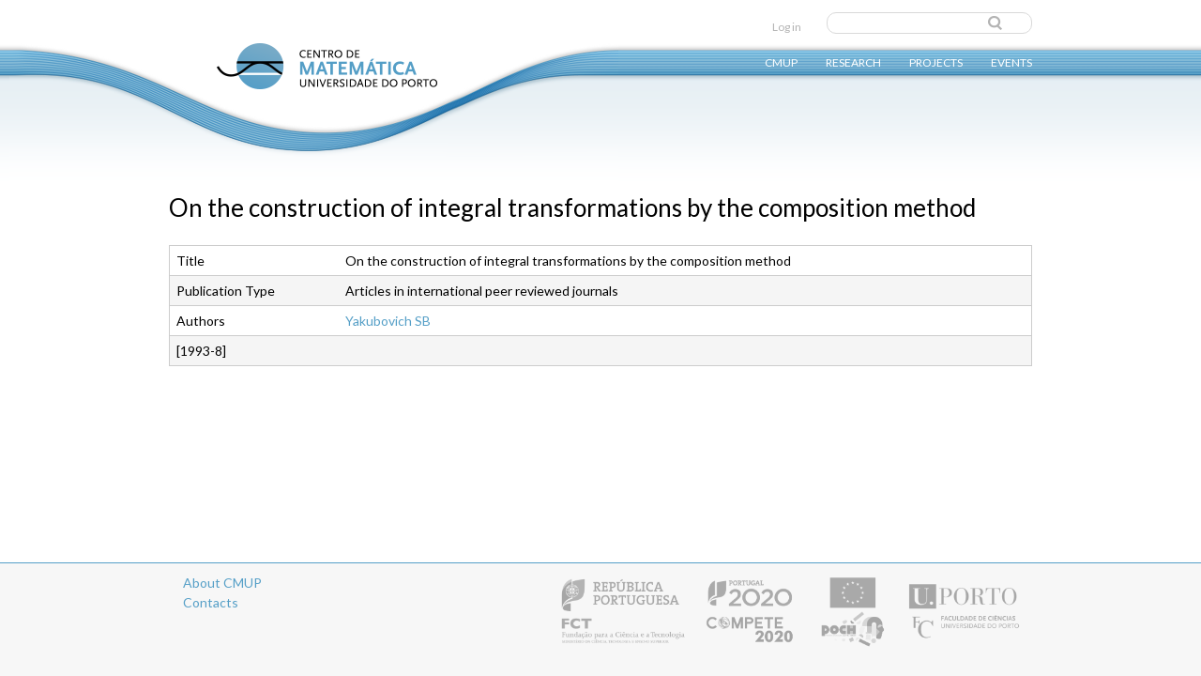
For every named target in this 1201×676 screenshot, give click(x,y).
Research (853, 61)
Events (1011, 61)
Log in (786, 27)
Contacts (210, 602)
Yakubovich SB (388, 321)
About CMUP (222, 583)
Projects (936, 61)
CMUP (781, 61)
